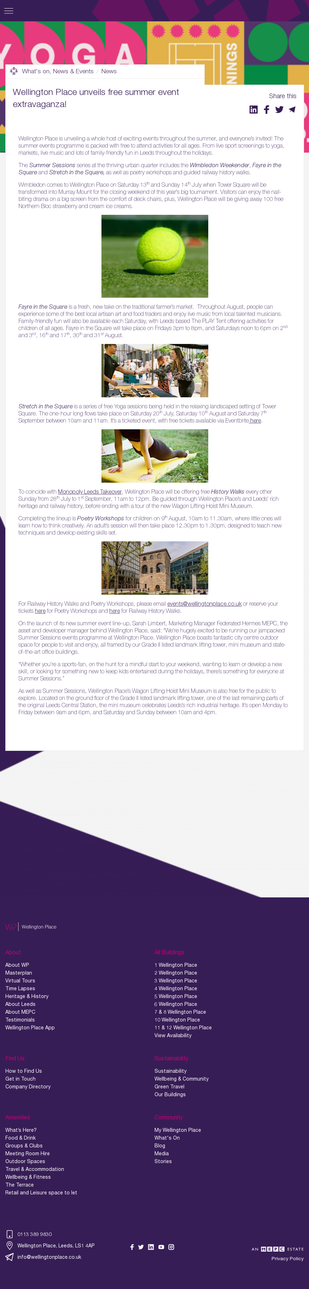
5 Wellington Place (175, 996)
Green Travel (169, 1086)
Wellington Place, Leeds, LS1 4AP (50, 1245)
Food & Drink (20, 1137)
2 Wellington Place (175, 972)
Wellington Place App (30, 1027)
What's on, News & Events (52, 71)
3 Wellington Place (175, 980)
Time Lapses (20, 988)
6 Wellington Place (175, 1004)
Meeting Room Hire (27, 1153)
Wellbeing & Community (181, 1078)
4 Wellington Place (175, 988)
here (255, 420)
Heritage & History (26, 996)
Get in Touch (20, 1078)
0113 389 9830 (28, 1234)
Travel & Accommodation (34, 1169)
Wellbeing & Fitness (28, 1176)
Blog (159, 1145)
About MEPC (20, 1011)
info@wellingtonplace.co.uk (43, 1257)
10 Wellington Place (177, 1019)
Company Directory (28, 1086)
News (109, 71)
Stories (163, 1161)
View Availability (173, 1035)
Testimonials (20, 1019)
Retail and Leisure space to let (41, 1192)
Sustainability (170, 1070)
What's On (167, 1137)
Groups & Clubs (24, 1145)
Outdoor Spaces (25, 1161)
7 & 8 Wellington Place (180, 1011)
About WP (17, 964)
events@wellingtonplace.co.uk (204, 603)
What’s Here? (21, 1130)
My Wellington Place (177, 1130)
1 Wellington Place (175, 964)
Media (161, 1153)
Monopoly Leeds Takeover (90, 491)
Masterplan (18, 972)
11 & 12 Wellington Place (183, 1027)
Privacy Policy (288, 1258)
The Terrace (19, 1184)
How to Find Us (23, 1070)
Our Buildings (170, 1094)
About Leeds (20, 1004)
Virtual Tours (20, 980)
